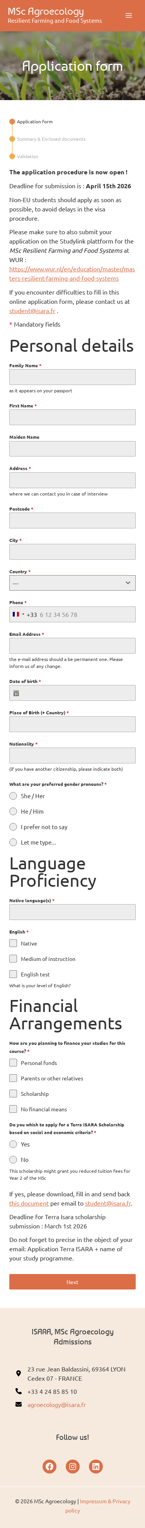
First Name (23, 405)
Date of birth (25, 681)
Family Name (25, 365)
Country (20, 571)
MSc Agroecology (46, 11)
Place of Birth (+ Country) (39, 712)
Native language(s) (32, 900)
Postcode (21, 509)
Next (72, 1281)
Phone (18, 602)
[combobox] (72, 583)
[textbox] (65, 583)
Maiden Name (24, 437)
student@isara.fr (32, 310)
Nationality (23, 744)
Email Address (26, 634)
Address (20, 468)
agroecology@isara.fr (56, 1404)
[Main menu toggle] (128, 15)
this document (29, 1203)
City (15, 540)
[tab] (31, 121)
